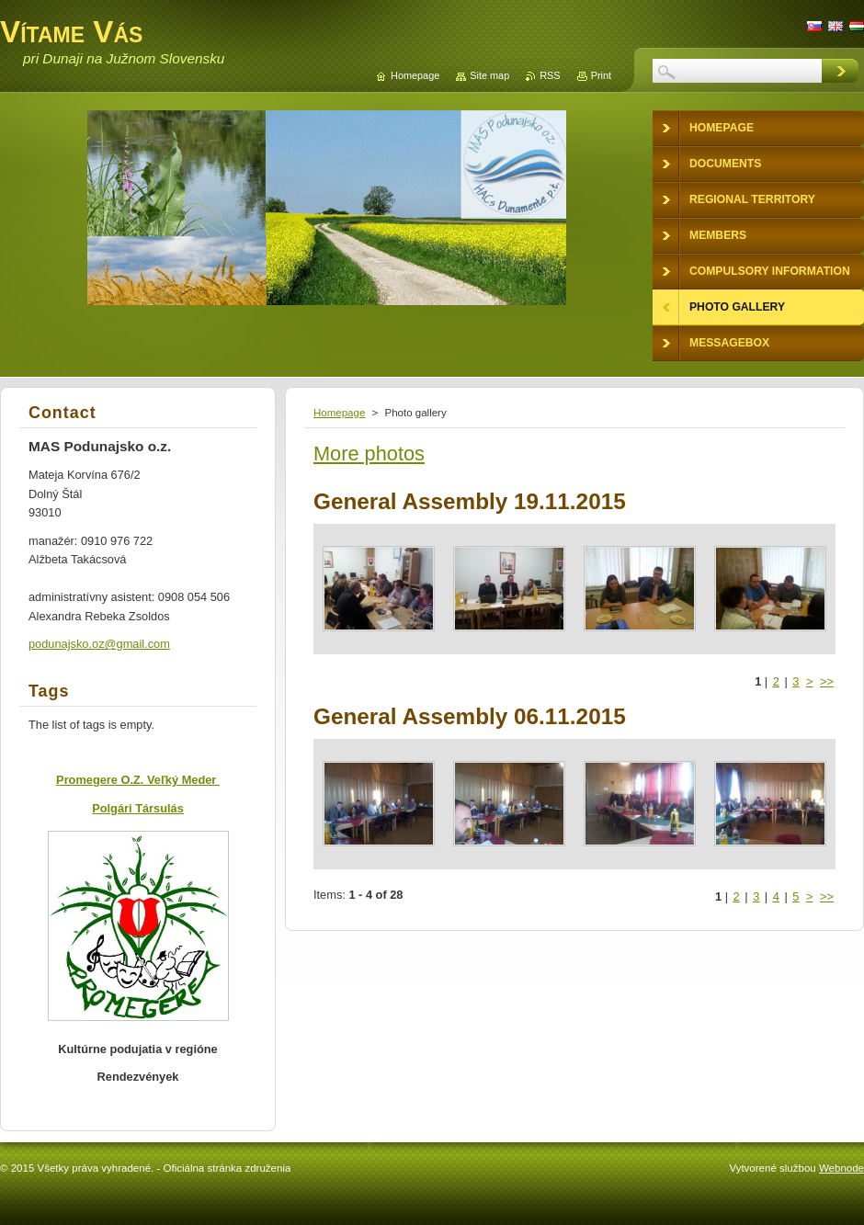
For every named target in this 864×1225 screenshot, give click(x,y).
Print (601, 75)
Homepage (339, 412)
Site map (489, 75)
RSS (550, 75)
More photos (369, 453)
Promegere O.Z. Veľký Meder (138, 780)
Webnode (841, 1168)
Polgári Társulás (138, 808)
